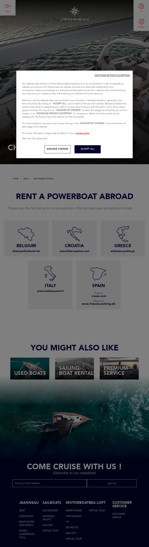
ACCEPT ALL (88, 149)
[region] (74, 114)
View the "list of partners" (35, 138)
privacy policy (82, 133)
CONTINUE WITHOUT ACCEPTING (112, 75)
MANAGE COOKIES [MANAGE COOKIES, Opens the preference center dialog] (57, 149)
